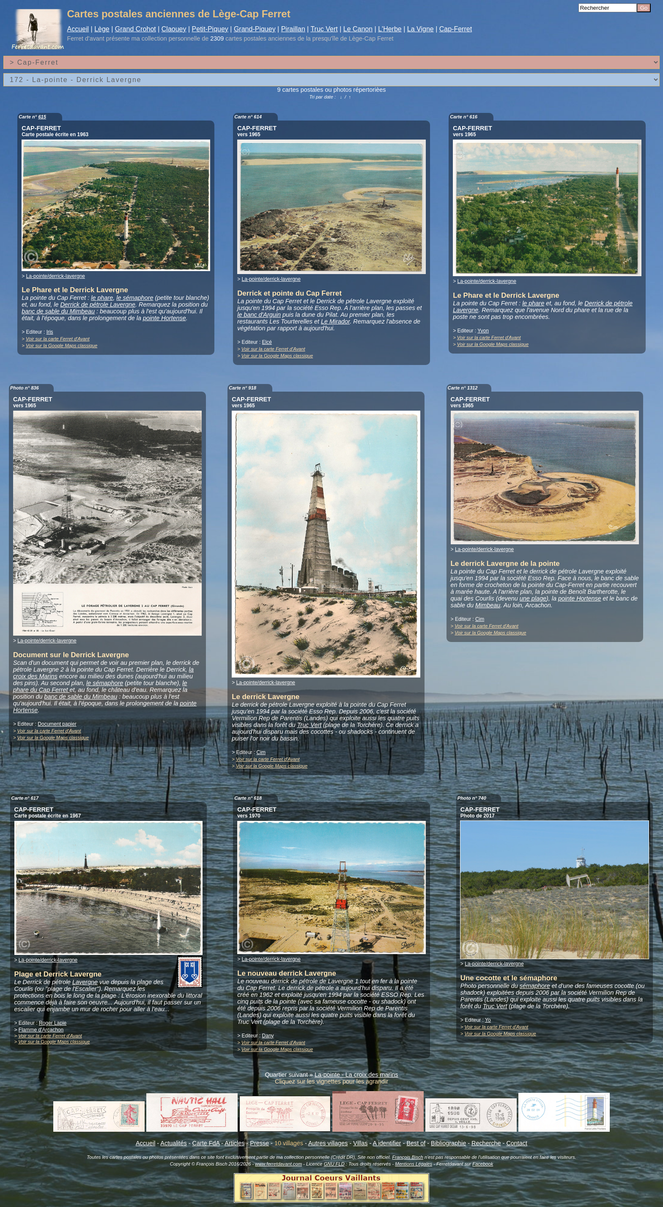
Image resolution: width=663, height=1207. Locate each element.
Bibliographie (448, 1143)
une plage (533, 598)
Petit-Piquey (210, 29)
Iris (50, 332)
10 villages (288, 1143)
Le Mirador (335, 321)
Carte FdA (206, 1143)
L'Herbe (390, 29)
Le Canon (358, 29)
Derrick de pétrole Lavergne (97, 304)
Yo (488, 1020)
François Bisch (407, 1157)
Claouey (174, 29)
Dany (268, 1036)
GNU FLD (334, 1163)
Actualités (173, 1143)
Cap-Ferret (455, 29)
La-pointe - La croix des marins (356, 1074)
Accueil (78, 29)
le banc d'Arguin (259, 314)
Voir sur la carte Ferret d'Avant (58, 338)
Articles (234, 1143)
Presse (259, 1143)
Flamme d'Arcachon (41, 1030)
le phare (102, 297)
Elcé (267, 342)
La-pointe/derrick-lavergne (55, 276)
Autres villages (328, 1143)
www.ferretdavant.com (278, 1163)
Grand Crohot (135, 29)
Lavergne (85, 982)
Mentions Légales (413, 1163)
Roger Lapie (52, 1023)
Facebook (482, 1163)
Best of (415, 1143)
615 (42, 116)
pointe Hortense (164, 318)
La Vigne (420, 29)
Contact (516, 1143)
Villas (360, 1143)
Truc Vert (323, 29)
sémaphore (535, 985)
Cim (261, 752)
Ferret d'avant (85, 38)
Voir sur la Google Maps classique (61, 345)
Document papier (57, 724)
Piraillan (293, 29)
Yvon (483, 331)
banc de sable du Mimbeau (58, 311)
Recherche (486, 1143)
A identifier (387, 1143)
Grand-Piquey (255, 29)
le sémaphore (134, 297)
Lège (102, 29)
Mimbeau (487, 605)
